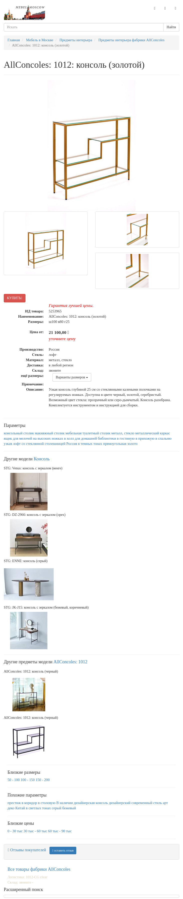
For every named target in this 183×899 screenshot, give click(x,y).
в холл (69, 438)
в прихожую (145, 438)
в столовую (47, 803)
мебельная (74, 433)
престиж (14, 803)
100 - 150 (28, 780)
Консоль (42, 458)
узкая (8, 444)
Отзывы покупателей (27, 850)
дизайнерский (119, 803)
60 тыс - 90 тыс (60, 831)
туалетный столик (96, 433)
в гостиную (126, 438)
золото (132, 444)
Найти (171, 27)
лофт (17, 444)
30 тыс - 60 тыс (35, 831)
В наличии (64, 803)
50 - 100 (14, 780)
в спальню (164, 438)
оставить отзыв (63, 850)
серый (56, 808)
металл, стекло (122, 433)
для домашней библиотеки (95, 438)
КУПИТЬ (14, 298)
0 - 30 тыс (15, 831)
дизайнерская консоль (91, 803)
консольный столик (19, 433)
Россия (71, 444)
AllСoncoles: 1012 (71, 661)
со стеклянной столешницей (43, 444)
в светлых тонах (38, 808)
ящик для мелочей (18, 438)
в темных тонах (90, 444)
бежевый (69, 808)
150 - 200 (43, 780)
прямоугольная (114, 444)
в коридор (29, 803)
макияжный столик (49, 433)
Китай (20, 808)
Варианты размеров (72, 377)
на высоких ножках (48, 438)
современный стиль (147, 803)
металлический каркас (152, 433)
